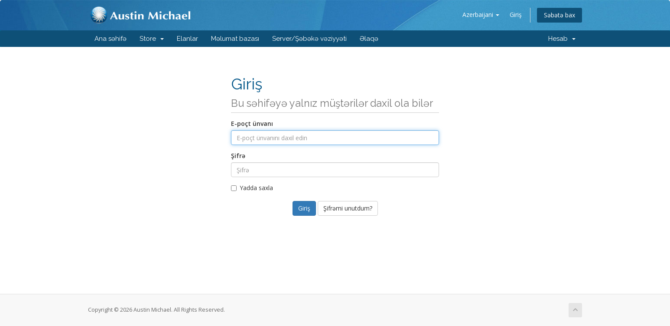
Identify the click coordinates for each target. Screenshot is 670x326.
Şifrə (238, 155)
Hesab (562, 39)
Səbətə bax (559, 15)
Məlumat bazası (235, 39)
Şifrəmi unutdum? (347, 208)
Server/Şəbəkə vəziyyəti (309, 39)
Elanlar (187, 39)
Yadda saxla (252, 188)
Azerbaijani (480, 14)
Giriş (516, 14)
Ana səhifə (110, 39)
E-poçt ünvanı (252, 123)
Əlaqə (369, 39)
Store (152, 39)
